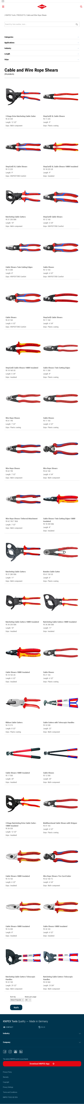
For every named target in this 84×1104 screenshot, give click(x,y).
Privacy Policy (7, 1072)
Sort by (13, 997)
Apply (76, 24)
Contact (8, 1027)
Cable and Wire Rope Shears (37, 15)
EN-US (41, 1027)
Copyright (6, 1082)
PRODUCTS (21, 15)
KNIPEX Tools (10, 15)
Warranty (6, 1077)
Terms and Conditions (10, 1092)
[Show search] (80, 6)
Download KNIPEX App (40, 1064)
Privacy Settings (8, 1087)
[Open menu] (14, 6)
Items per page (30, 997)
